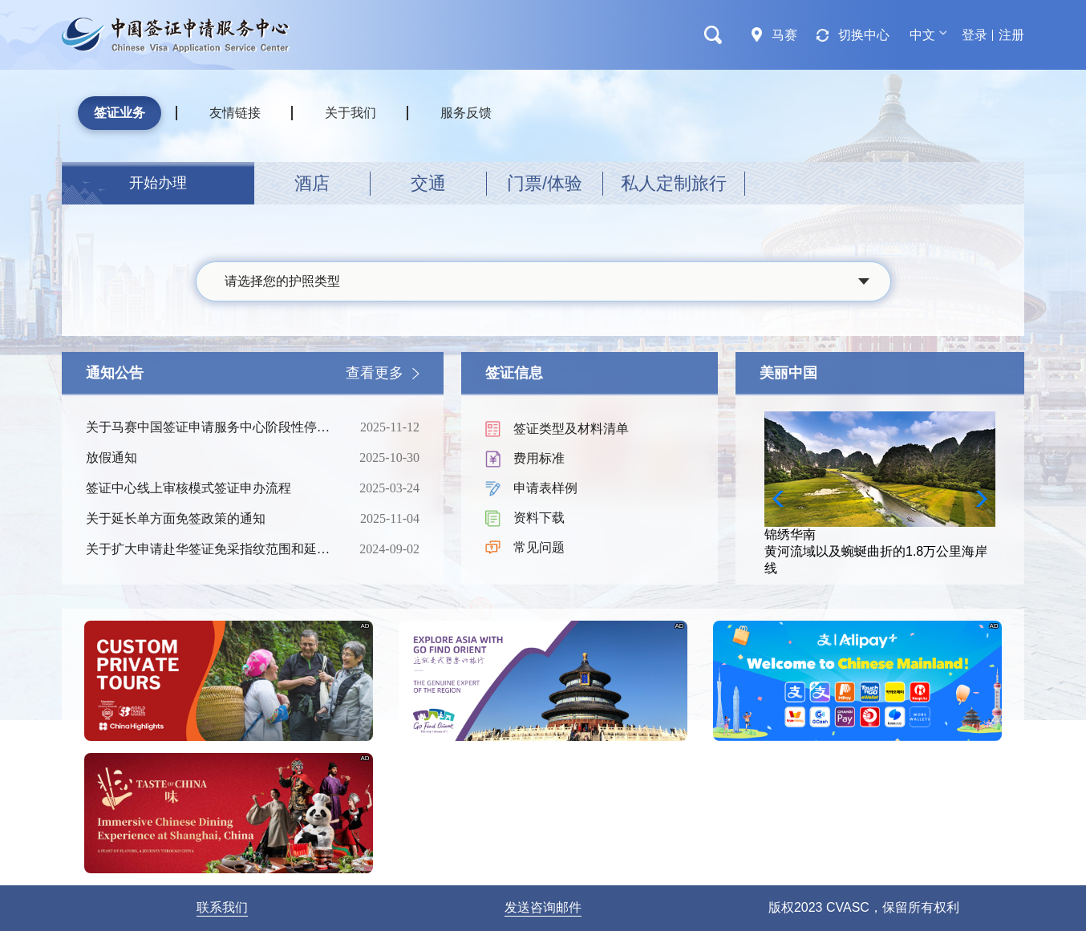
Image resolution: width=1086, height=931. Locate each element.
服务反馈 (466, 112)
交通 (428, 183)
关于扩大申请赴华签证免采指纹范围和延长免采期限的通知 (210, 549)
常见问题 (539, 547)
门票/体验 (544, 183)
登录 (974, 35)
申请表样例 (545, 488)
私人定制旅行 (674, 183)
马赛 (784, 35)
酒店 (312, 183)
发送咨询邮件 (543, 907)
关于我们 (350, 112)
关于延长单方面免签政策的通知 (210, 519)
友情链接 (235, 112)
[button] (976, 499)
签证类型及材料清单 (571, 428)
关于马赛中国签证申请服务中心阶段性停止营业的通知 (210, 427)
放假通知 (210, 458)
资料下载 (539, 517)
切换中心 (863, 35)
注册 (1011, 35)
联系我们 (222, 907)
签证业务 (119, 112)
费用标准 (539, 458)
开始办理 (158, 183)
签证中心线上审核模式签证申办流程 (210, 488)
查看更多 (374, 373)
